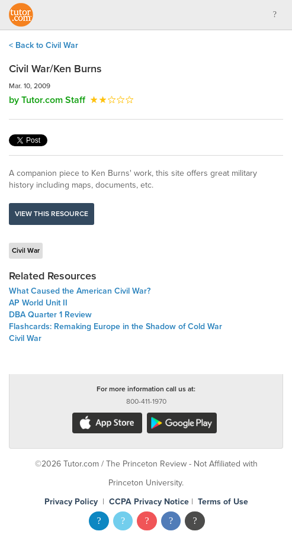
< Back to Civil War (43, 45)
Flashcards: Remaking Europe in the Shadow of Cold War (115, 326)
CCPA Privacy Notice (149, 502)
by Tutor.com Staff (47, 100)
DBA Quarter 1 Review (50, 315)
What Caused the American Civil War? (79, 291)
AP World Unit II (38, 303)
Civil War (26, 250)
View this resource (51, 214)
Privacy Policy (71, 502)
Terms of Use (223, 502)
